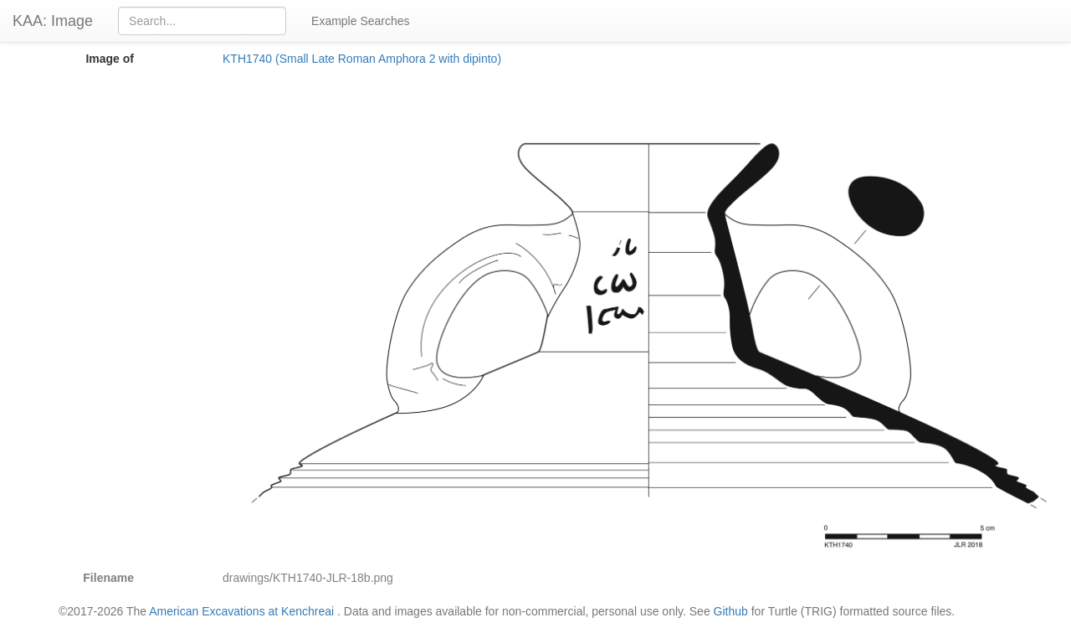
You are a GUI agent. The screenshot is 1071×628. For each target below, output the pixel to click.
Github (731, 611)
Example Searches (360, 21)
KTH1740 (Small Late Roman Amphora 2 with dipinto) (362, 58)
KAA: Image (53, 21)
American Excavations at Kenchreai (241, 611)
